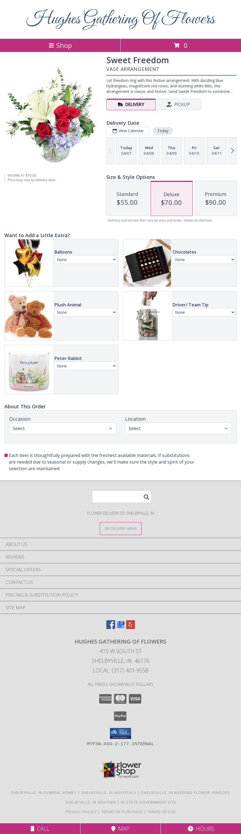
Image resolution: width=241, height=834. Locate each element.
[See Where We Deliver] (121, 528)
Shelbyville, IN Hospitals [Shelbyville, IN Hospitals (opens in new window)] (109, 792)
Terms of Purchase (122, 811)
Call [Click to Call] (40, 828)
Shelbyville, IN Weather (90, 802)
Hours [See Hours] (201, 828)
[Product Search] (121, 497)
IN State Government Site (148, 802)
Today (162, 130)
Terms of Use (162, 811)
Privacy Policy (81, 811)
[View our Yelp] (130, 627)
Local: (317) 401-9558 (120, 670)
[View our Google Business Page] (120, 627)
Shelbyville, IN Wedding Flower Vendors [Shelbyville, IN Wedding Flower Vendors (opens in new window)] (185, 792)
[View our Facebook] (110, 627)
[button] (120, 733)
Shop (60, 45)
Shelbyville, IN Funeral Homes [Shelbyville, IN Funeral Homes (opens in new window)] (44, 792)
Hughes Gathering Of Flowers (120, 19)
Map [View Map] (120, 828)
